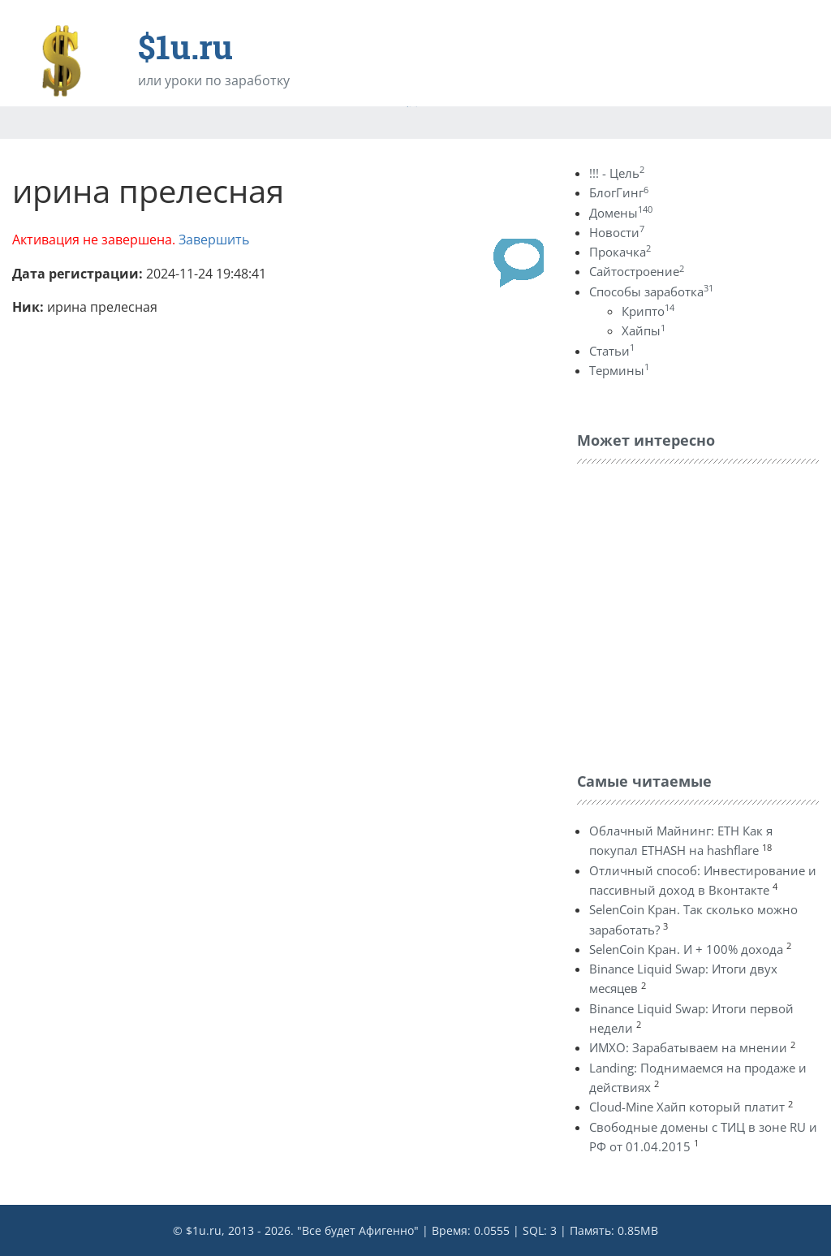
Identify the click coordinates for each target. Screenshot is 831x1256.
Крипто (648, 311)
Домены (620, 213)
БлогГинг (618, 192)
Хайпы (643, 330)
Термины (619, 370)
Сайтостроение (636, 271)
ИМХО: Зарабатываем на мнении (688, 1047)
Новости (616, 232)
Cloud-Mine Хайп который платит (687, 1106)
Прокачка (620, 252)
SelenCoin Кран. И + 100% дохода (686, 949)
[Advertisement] (698, 613)
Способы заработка (651, 291)
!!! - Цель (616, 173)
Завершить (214, 239)
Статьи (612, 351)
